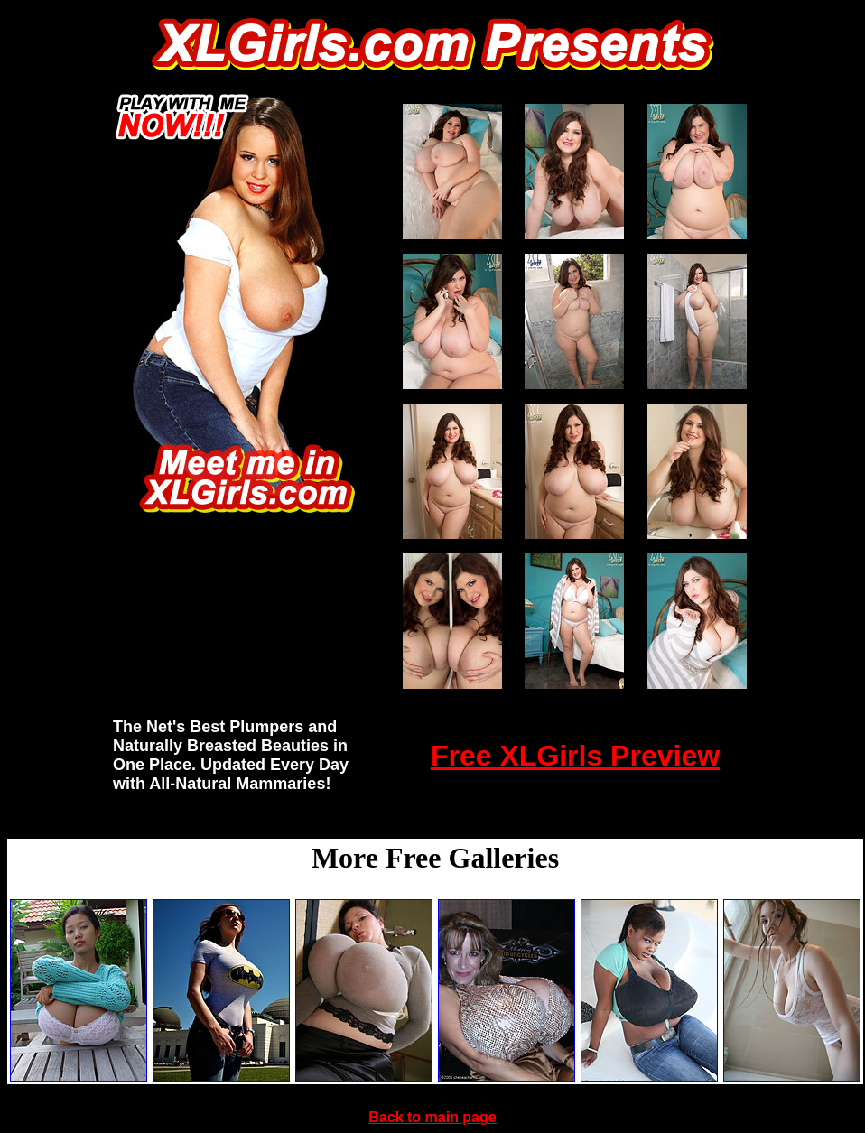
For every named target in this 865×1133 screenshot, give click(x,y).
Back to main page (432, 1117)
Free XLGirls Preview (575, 755)
